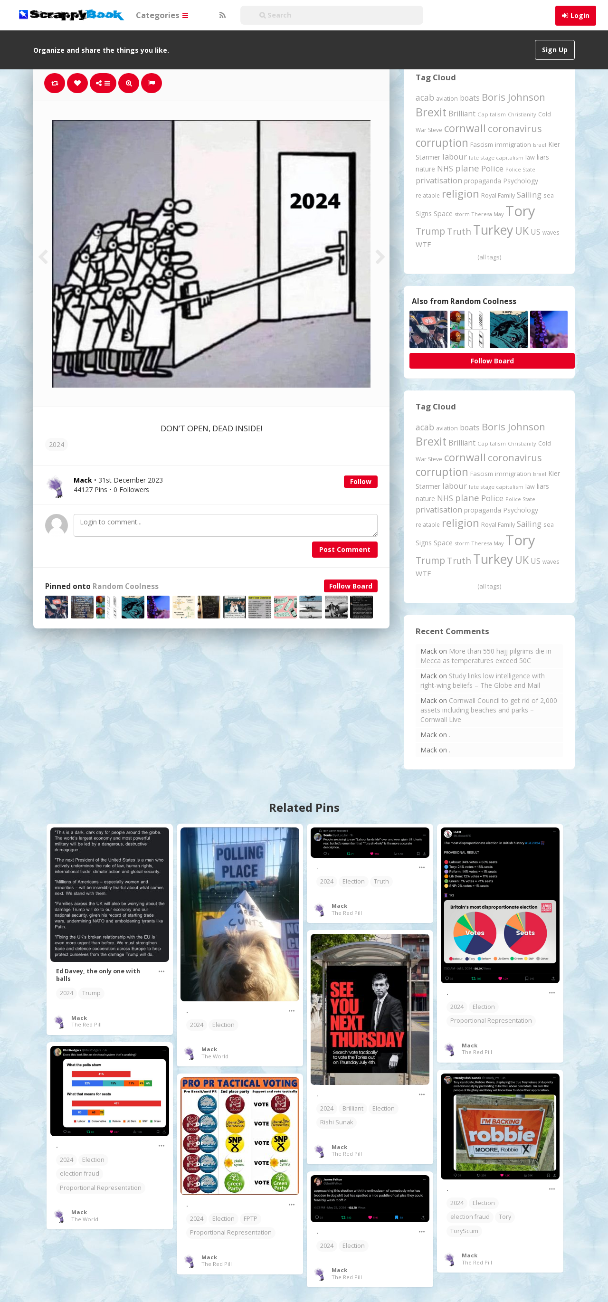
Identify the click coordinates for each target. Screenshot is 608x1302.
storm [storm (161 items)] (462, 214)
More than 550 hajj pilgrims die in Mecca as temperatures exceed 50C (485, 655)
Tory (505, 1217)
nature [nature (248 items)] (425, 168)
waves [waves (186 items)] (551, 232)
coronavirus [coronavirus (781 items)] (515, 128)
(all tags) (489, 257)
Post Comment (344, 549)
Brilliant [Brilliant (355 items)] (461, 113)
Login (579, 15)
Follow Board (350, 585)
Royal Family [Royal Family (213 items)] (498, 195)
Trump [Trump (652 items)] (430, 231)
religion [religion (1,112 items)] (460, 193)
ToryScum (464, 1231)
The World (214, 1056)
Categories (162, 15)
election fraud (79, 1173)
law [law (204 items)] (530, 157)
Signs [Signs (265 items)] (424, 213)
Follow (360, 481)
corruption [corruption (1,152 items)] (442, 142)
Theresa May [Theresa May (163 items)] (488, 214)
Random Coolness (126, 586)
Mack (79, 1017)
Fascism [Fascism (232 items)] (481, 144)
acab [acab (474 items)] (425, 97)
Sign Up (555, 49)
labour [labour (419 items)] (454, 156)
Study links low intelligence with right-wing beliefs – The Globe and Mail (482, 680)
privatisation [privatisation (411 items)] (439, 180)
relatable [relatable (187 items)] (428, 195)
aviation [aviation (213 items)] (447, 99)
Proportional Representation (491, 1021)
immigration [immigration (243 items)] (513, 144)
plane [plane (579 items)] (467, 168)
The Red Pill (86, 1024)
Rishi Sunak (336, 1122)
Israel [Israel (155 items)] (539, 145)
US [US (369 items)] (536, 232)
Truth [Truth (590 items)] (459, 231)
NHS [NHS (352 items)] (445, 168)
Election (223, 1025)
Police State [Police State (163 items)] (520, 169)
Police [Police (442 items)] (492, 168)
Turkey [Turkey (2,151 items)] (493, 229)
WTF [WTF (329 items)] (423, 244)
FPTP (250, 1219)
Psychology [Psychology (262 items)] (520, 180)
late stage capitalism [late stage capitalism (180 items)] (496, 157)
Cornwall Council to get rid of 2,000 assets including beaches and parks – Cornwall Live (488, 710)
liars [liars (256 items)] (543, 157)
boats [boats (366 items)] (470, 98)
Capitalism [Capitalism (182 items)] (491, 114)
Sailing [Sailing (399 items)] (529, 195)
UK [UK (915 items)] (522, 231)
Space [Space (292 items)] (443, 213)
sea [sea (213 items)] (548, 195)
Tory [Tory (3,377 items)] (520, 210)
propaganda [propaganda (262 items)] (482, 180)
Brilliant (352, 1108)
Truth (381, 881)
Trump (91, 993)
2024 (56, 444)
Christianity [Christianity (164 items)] (522, 114)
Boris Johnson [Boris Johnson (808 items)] (513, 97)
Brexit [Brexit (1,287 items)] (431, 112)
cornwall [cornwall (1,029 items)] (465, 128)
